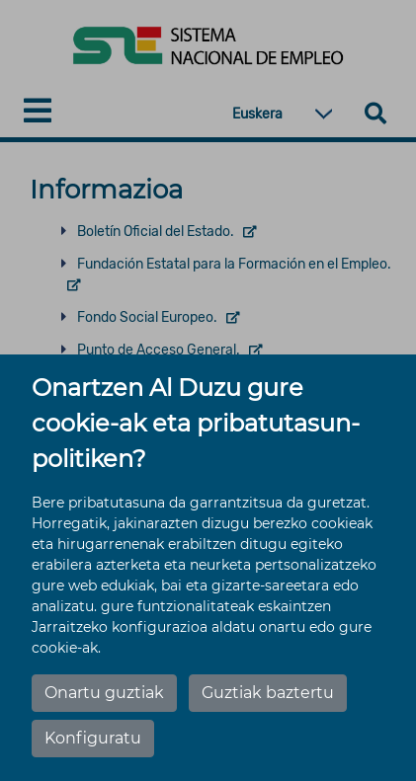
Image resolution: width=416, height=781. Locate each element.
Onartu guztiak (104, 692)
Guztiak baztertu (268, 692)
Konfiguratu (92, 738)
